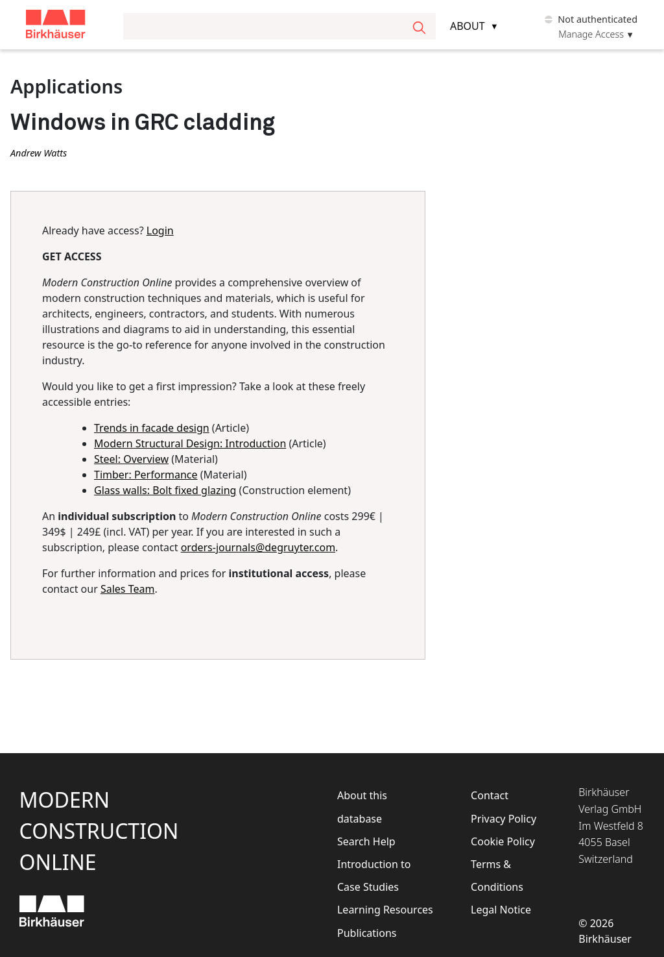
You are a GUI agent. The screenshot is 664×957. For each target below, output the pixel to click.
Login (160, 230)
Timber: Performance (146, 474)
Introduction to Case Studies (374, 875)
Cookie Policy (503, 841)
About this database (362, 806)
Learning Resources (385, 909)
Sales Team (127, 589)
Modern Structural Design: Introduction (190, 443)
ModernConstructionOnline (99, 831)
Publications (366, 933)
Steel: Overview (131, 459)
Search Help (366, 841)
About (467, 26)
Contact (489, 795)
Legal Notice (501, 909)
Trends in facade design (151, 428)
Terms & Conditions (497, 875)
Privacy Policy (503, 819)
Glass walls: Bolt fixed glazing (165, 490)
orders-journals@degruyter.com (258, 547)
